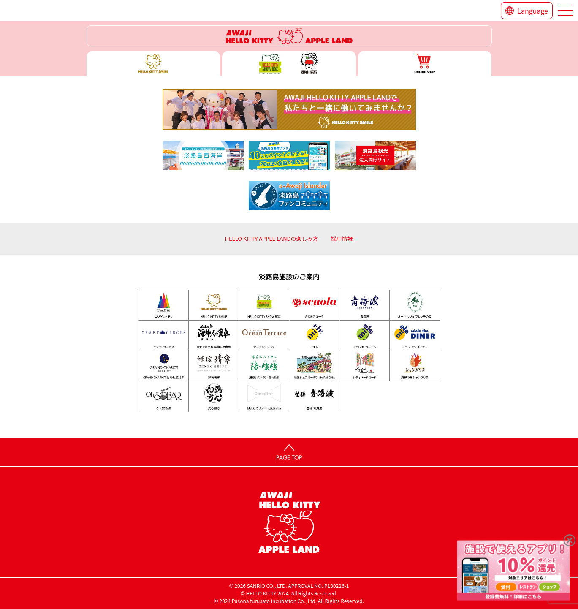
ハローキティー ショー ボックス (289, 63)
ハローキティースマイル (153, 63)
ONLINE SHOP (425, 63)
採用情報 (342, 238)
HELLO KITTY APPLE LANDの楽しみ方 (271, 238)
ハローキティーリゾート (289, 35)
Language (532, 10)
